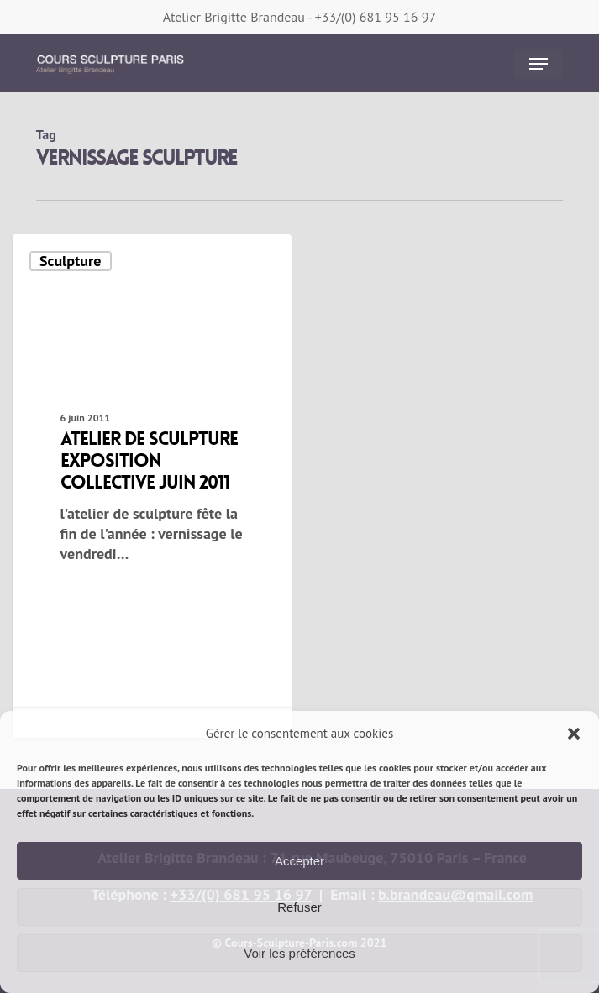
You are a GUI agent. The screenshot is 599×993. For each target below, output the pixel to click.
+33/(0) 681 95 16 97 (375, 16)
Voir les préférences (299, 953)
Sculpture (70, 260)
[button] (573, 733)
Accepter (299, 861)
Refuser (299, 907)
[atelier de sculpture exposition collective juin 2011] (152, 486)
